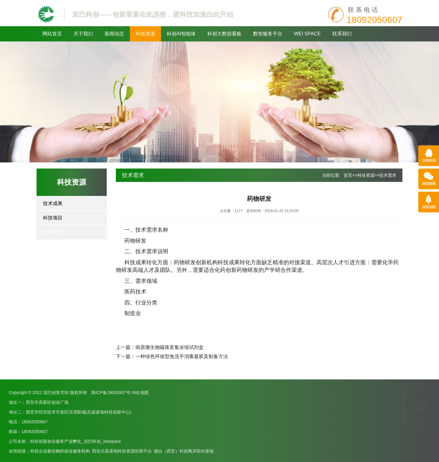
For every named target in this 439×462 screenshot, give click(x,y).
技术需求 (52, 232)
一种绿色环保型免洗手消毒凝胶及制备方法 (181, 356)
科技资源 (145, 33)
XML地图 (37, 392)
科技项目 (52, 217)
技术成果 (52, 203)
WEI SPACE (307, 33)
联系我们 (342, 33)
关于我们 (83, 33)
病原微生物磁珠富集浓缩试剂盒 (169, 347)
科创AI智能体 (181, 33)
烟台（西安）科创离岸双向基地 (81, 451)
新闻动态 (114, 33)
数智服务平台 (267, 33)
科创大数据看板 (224, 33)
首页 (348, 175)
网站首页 (52, 33)
